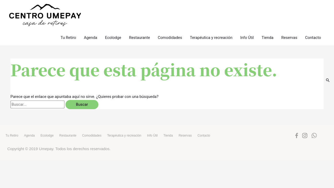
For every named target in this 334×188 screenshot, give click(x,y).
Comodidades (170, 28)
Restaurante (139, 28)
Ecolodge (113, 28)
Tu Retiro (68, 28)
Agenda (90, 28)
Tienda (267, 28)
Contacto (313, 28)
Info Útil (247, 28)
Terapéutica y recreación (211, 28)
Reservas (289, 28)
